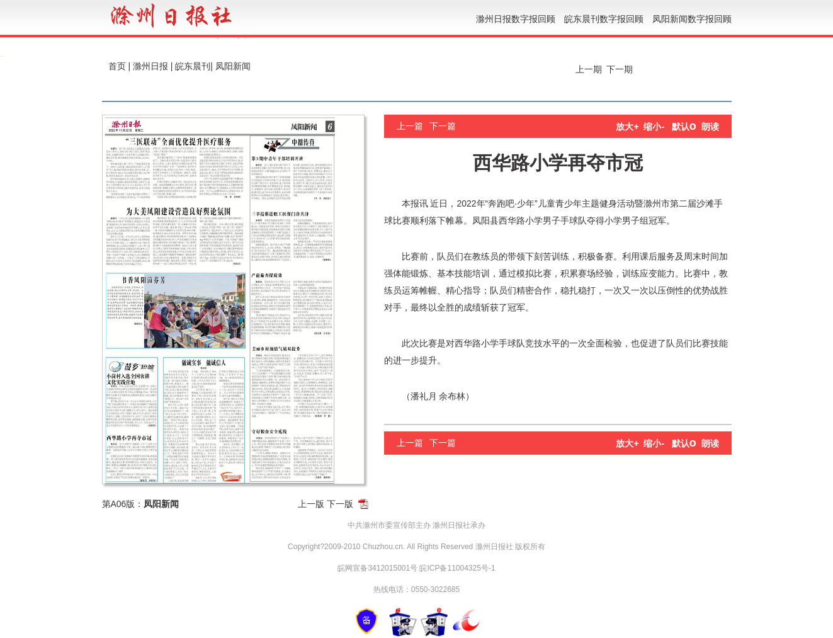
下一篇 (442, 126)
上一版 (311, 504)
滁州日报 (150, 66)
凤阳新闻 (233, 66)
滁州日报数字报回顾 (515, 19)
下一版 (340, 504)
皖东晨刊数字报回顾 (603, 19)
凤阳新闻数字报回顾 (692, 19)
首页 (117, 66)
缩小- (653, 127)
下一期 (620, 69)
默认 (684, 127)
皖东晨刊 (192, 66)
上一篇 (410, 126)
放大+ (627, 127)
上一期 (587, 69)
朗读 (710, 127)
